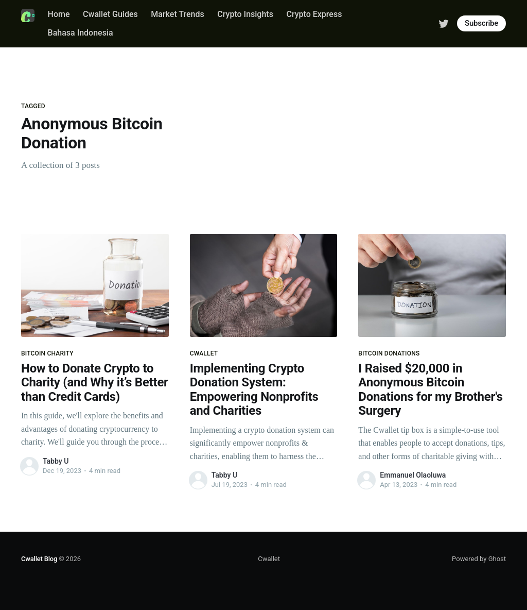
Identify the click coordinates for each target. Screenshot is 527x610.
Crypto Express (314, 14)
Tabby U (55, 461)
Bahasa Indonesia (80, 33)
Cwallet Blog (39, 559)
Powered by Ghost (479, 559)
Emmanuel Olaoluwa (413, 475)
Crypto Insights (245, 14)
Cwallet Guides (110, 14)
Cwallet (269, 559)
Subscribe (481, 23)
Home (59, 14)
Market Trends (177, 14)
